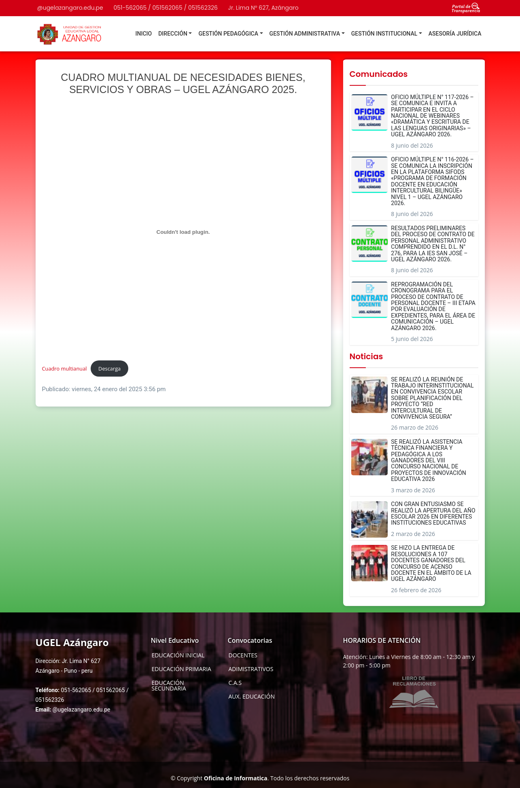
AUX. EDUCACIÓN (252, 696)
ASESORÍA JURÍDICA (455, 33)
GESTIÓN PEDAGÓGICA (228, 33)
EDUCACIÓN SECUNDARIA (169, 685)
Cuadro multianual (64, 368)
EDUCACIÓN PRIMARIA (181, 669)
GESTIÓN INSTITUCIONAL (384, 33)
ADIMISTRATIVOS (251, 669)
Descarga (109, 368)
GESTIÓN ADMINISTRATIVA (305, 33)
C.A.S (235, 683)
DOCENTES (243, 655)
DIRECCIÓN (172, 33)
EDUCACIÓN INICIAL (178, 655)
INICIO (144, 33)
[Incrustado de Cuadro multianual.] (183, 231)
